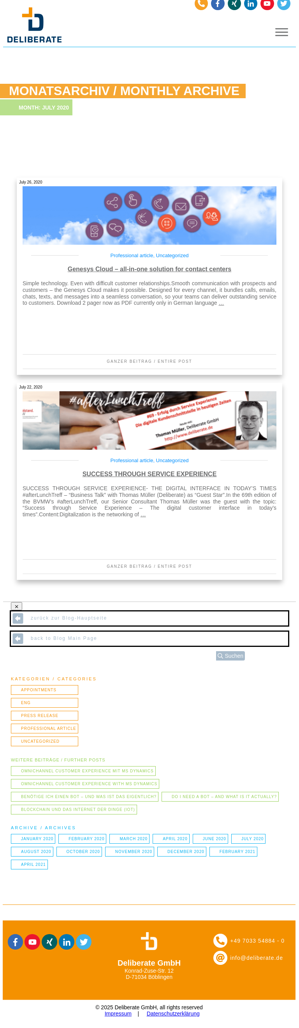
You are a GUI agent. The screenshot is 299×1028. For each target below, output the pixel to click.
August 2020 (36, 852)
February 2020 (86, 839)
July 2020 (252, 839)
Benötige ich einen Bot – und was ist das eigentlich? (89, 797)
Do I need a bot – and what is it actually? (224, 797)
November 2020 (133, 852)
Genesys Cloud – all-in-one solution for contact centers (150, 269)
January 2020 (37, 839)
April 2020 (175, 839)
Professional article (132, 255)
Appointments (38, 690)
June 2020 (214, 839)
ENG (26, 703)
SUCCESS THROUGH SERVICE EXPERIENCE (150, 474)
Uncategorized (172, 255)
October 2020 (83, 852)
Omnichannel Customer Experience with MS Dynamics (89, 784)
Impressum (118, 1013)
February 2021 (237, 852)
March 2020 (134, 839)
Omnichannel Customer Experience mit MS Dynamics (87, 771)
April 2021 (33, 864)
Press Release (39, 716)
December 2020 (185, 852)
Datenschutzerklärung (173, 1013)
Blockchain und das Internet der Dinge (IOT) (78, 809)
